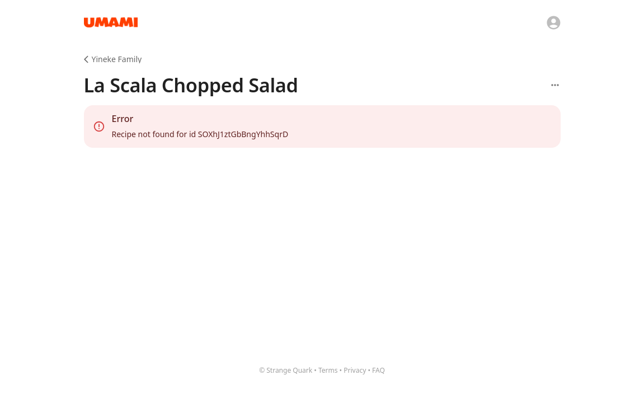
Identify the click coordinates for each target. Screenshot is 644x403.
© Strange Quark (285, 370)
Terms (328, 370)
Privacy (355, 370)
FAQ (378, 370)
